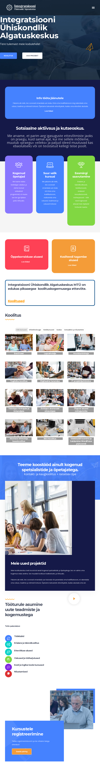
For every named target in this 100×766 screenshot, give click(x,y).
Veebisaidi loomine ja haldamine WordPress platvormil (81, 441)
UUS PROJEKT (32, 56)
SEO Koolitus (50, 438)
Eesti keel (19, 353)
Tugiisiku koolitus (19, 381)
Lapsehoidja (50, 353)
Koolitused (16, 301)
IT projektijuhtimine (81, 381)
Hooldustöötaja (81, 353)
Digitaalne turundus (50, 381)
